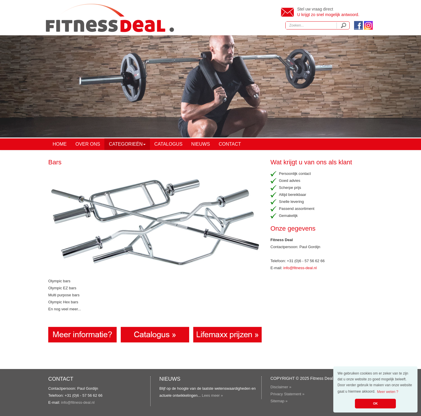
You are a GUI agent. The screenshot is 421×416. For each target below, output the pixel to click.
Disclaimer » (280, 387)
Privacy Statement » (287, 394)
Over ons (87, 144)
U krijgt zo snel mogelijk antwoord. (328, 14)
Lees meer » (212, 395)
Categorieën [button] (127, 144)
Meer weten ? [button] (387, 392)
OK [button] (375, 403)
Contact (230, 144)
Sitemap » (279, 401)
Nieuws (200, 144)
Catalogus (168, 144)
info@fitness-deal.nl (300, 268)
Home (60, 144)
